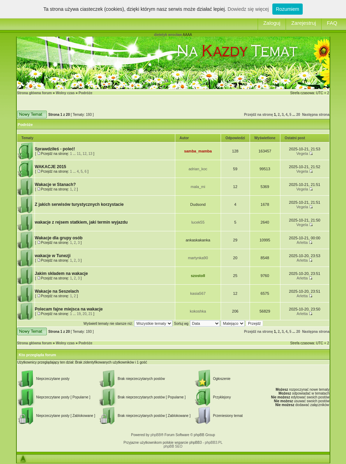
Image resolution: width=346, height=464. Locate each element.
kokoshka (198, 311)
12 (85, 154)
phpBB (155, 435)
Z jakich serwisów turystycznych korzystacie (79, 204)
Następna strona (315, 115)
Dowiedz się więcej (248, 9)
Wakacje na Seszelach (57, 291)
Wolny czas (65, 93)
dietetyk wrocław (168, 35)
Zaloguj (271, 23)
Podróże (85, 93)
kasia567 (198, 293)
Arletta (302, 242)
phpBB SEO (173, 446)
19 (79, 314)
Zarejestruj (303, 23)
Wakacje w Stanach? (55, 184)
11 (79, 154)
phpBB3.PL (214, 442)
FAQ (332, 23)
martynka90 (198, 258)
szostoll (198, 276)
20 (298, 115)
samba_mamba (198, 151)
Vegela (302, 153)
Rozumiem (287, 9)
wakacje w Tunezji (53, 255)
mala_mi (198, 187)
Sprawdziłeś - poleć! (55, 149)
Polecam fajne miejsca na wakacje (69, 309)
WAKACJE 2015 (50, 166)
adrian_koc (198, 169)
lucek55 (198, 222)
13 (90, 154)
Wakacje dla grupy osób (59, 237)
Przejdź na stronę (258, 115)
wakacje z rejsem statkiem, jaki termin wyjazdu (81, 222)
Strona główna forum (34, 93)
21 (90, 314)
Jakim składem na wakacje (61, 273)
